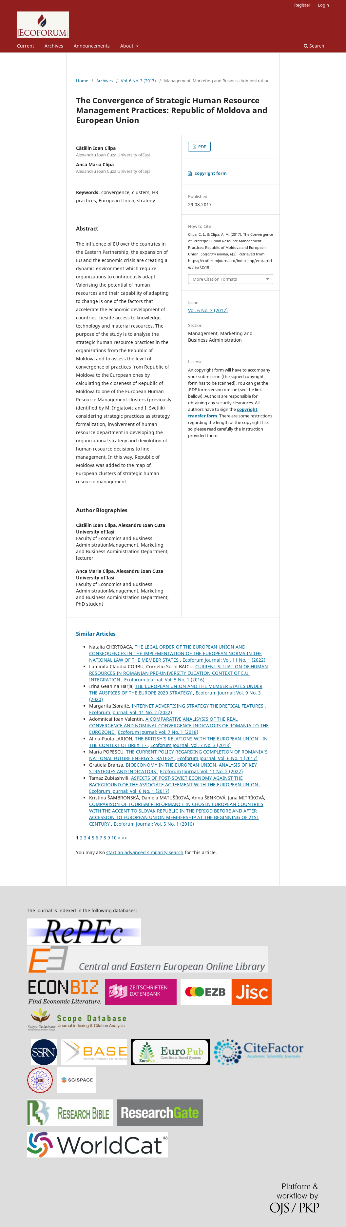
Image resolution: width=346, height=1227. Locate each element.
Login (323, 5)
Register (302, 5)
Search (314, 46)
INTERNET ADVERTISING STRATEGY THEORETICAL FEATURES (198, 706)
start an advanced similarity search (144, 852)
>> (124, 838)
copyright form (211, 173)
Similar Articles (96, 633)
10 (114, 838)
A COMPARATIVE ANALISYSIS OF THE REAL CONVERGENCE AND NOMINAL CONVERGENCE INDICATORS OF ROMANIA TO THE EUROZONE (179, 725)
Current (25, 46)
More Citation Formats (215, 279)
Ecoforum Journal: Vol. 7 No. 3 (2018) (190, 745)
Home (82, 81)
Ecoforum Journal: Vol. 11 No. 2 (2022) (130, 712)
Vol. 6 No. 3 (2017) (138, 81)
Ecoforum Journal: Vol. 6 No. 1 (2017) (217, 758)
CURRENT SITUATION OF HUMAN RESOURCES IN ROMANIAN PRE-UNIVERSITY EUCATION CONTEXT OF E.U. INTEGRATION (178, 673)
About (127, 46)
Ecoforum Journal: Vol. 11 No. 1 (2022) (224, 660)
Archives (54, 46)
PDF (201, 147)
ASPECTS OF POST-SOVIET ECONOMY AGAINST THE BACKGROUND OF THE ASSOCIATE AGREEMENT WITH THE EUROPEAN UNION (174, 781)
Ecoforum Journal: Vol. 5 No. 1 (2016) (164, 679)
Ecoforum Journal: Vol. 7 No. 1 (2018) (158, 732)
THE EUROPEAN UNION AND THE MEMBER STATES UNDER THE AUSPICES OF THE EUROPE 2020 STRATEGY (175, 689)
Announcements (92, 46)
